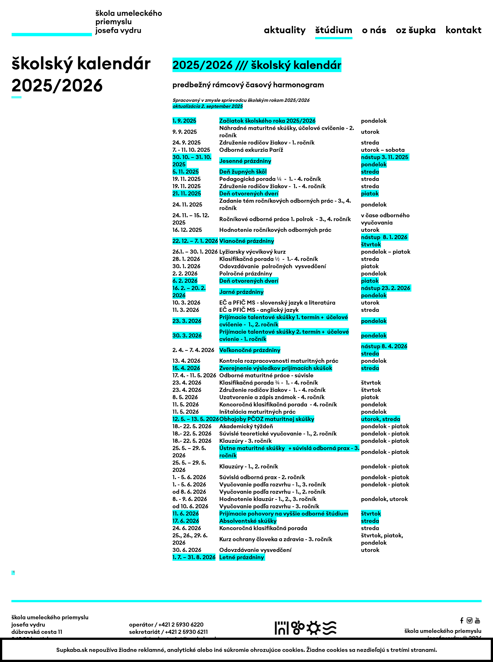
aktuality (285, 30)
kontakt (464, 30)
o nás (374, 30)
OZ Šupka (416, 30)
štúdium (334, 30)
